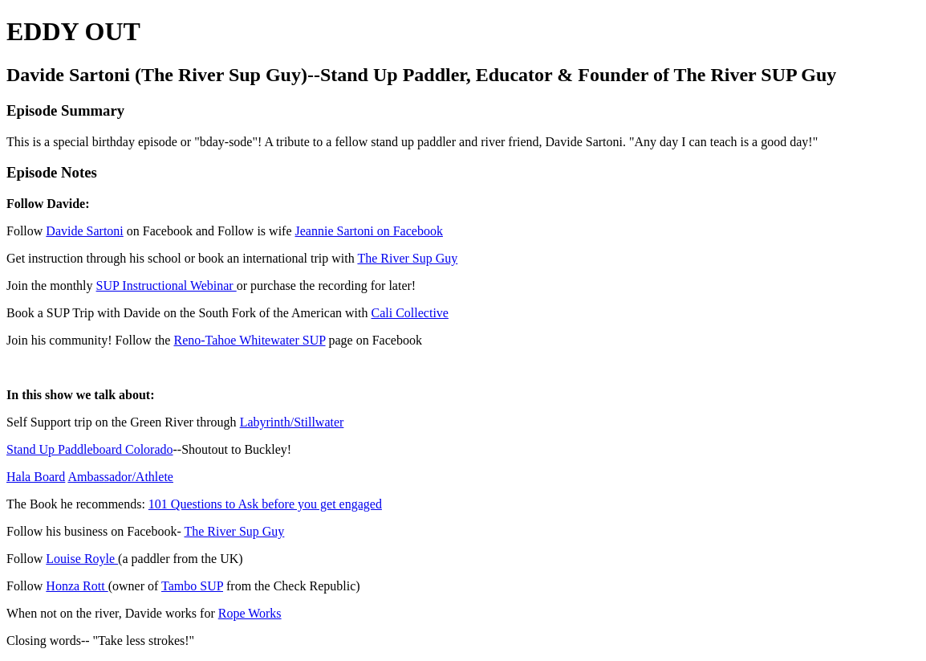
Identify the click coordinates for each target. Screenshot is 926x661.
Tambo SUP (192, 586)
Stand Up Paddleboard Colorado (89, 449)
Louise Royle (82, 558)
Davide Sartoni (84, 231)
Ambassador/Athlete (120, 477)
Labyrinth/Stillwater (292, 422)
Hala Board (35, 477)
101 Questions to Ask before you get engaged (265, 504)
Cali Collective (410, 313)
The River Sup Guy (407, 258)
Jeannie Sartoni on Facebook (369, 231)
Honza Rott (77, 586)
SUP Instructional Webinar (166, 285)
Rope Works (250, 613)
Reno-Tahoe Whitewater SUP (249, 340)
